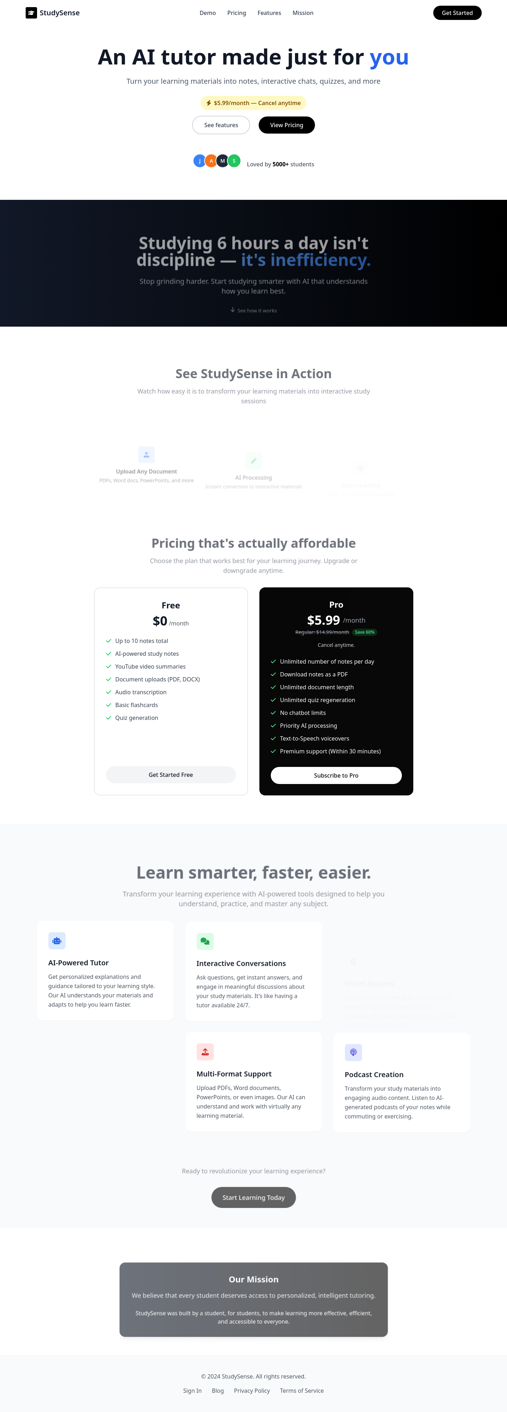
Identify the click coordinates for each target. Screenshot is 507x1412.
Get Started (457, 13)
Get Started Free (171, 775)
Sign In (192, 1391)
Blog (218, 1391)
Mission (303, 13)
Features (269, 13)
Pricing (236, 13)
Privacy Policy (252, 1391)
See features (221, 125)
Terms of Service (302, 1391)
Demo (208, 13)
